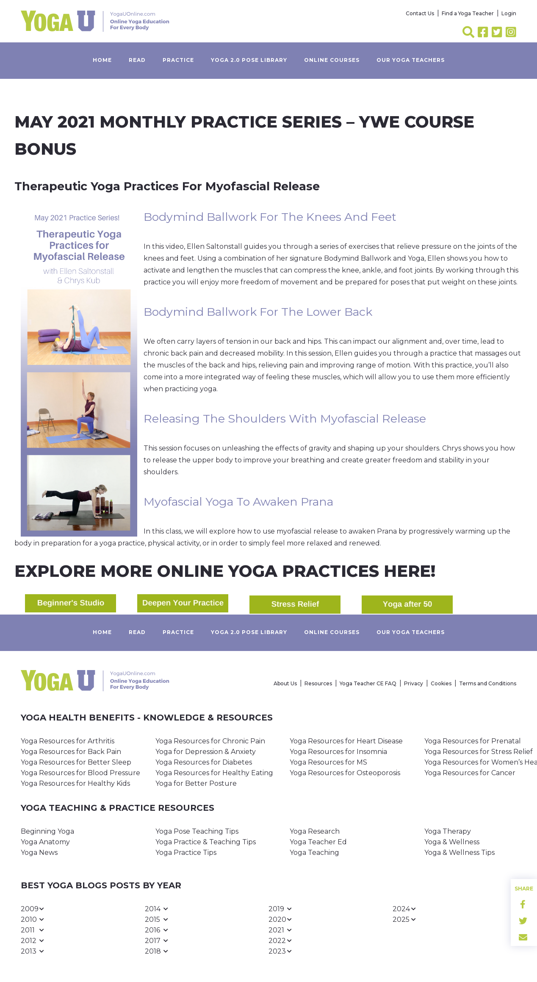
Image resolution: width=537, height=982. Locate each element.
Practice (178, 60)
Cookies (441, 683)
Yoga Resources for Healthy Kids (75, 783)
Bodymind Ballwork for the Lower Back (258, 312)
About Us (285, 683)
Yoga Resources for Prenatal (472, 741)
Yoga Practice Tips (185, 852)
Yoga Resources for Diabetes (203, 762)
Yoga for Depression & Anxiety (205, 752)
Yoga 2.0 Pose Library (249, 60)
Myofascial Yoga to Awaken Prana (238, 502)
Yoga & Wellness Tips (459, 852)
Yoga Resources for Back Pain (71, 752)
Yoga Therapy (447, 831)
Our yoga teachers (410, 60)
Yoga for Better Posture (196, 783)
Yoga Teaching (314, 852)
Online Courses (332, 60)
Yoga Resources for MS (328, 762)
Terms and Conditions (487, 683)
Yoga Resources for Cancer (469, 773)
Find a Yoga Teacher (468, 13)
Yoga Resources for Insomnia (338, 752)
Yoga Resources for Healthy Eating (214, 773)
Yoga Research (315, 831)
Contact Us (420, 13)
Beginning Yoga (47, 831)
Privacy (413, 683)
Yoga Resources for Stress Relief (478, 752)
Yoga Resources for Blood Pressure (80, 773)
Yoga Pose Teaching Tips (196, 831)
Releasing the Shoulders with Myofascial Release (285, 419)
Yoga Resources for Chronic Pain (210, 741)
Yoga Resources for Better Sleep (76, 762)
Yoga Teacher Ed (318, 842)
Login (508, 13)
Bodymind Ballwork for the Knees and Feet (270, 217)
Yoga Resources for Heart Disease (346, 741)
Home (102, 60)
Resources (318, 683)
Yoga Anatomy (45, 842)
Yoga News (39, 852)
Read (137, 60)
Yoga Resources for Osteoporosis (345, 773)
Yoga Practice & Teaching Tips (205, 842)
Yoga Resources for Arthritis (67, 741)
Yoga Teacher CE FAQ (368, 683)
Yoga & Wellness (451, 842)
